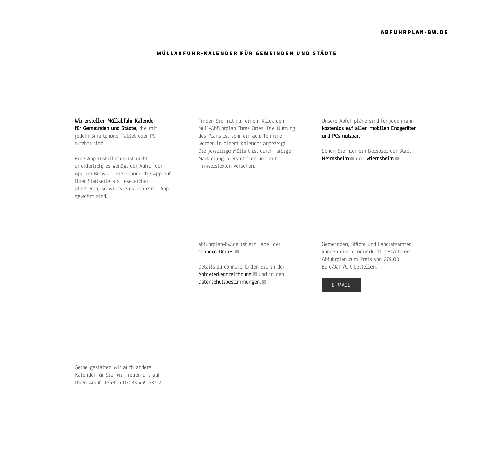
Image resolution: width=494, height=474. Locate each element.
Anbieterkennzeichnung (224, 274)
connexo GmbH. (216, 251)
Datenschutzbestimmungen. (229, 282)
